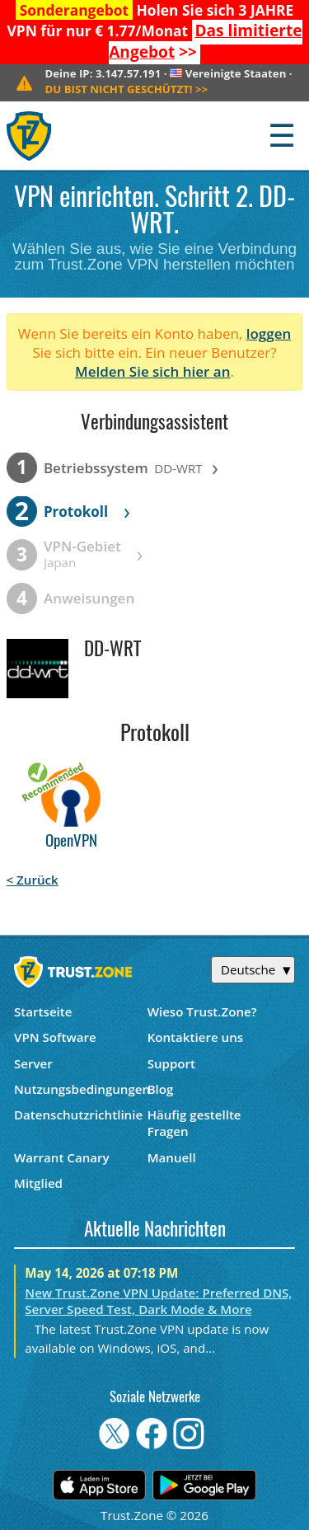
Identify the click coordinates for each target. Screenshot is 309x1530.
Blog (160, 1089)
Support (171, 1063)
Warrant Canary (62, 1157)
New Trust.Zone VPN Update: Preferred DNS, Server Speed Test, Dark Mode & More (158, 1300)
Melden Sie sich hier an (153, 371)
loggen (269, 333)
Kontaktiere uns (195, 1037)
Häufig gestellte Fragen (194, 1122)
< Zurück (33, 879)
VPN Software (55, 1037)
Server (33, 1063)
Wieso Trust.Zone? (202, 1011)
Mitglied (38, 1183)
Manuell (171, 1157)
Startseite (43, 1011)
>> (205, 41)
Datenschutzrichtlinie (78, 1114)
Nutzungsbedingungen (80, 1089)
